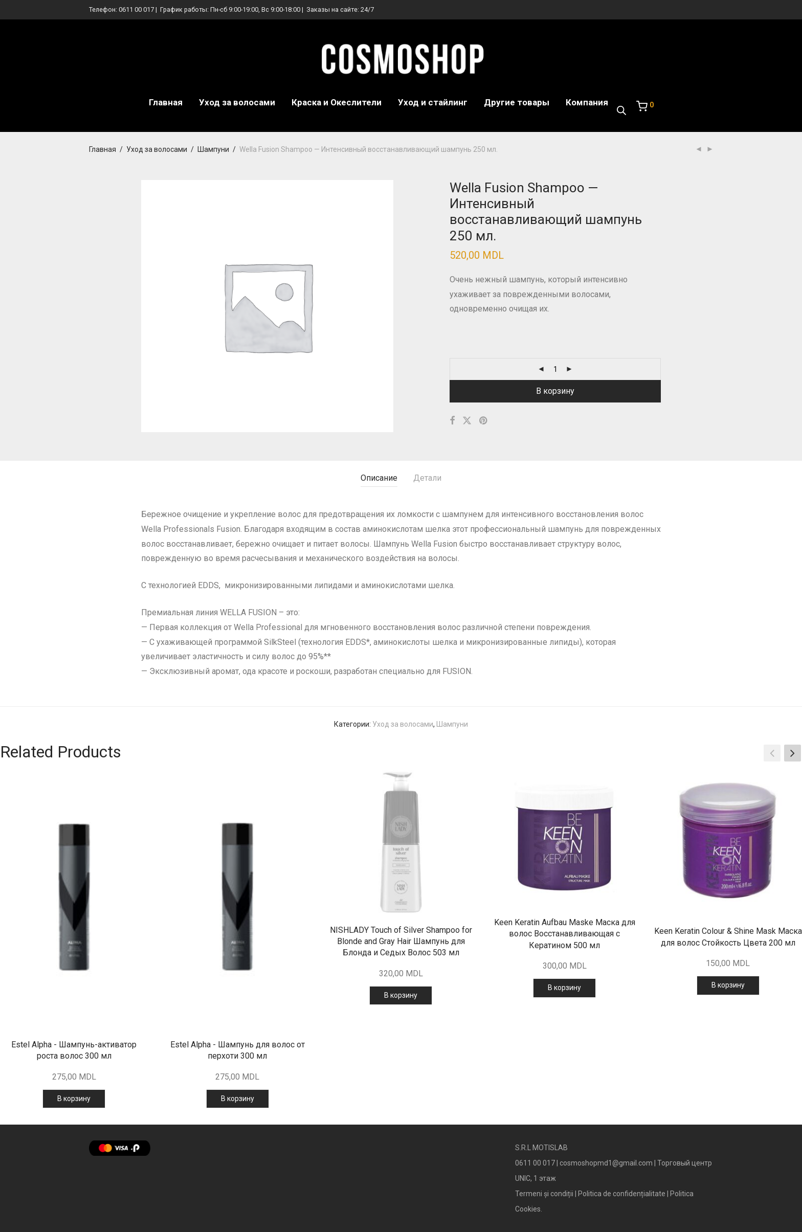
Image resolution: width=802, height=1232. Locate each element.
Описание (379, 478)
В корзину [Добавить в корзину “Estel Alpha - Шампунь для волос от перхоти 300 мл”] (237, 1098)
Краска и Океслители (337, 102)
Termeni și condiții (544, 1194)
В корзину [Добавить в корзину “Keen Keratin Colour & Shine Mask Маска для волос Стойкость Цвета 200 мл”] (728, 985)
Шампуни (213, 149)
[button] (792, 753)
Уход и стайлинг (432, 102)
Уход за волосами (237, 102)
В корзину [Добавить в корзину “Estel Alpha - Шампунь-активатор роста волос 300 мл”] (74, 1098)
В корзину (555, 391)
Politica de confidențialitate (621, 1194)
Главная (166, 102)
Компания (587, 102)
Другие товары (516, 102)
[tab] (379, 478)
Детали (427, 478)
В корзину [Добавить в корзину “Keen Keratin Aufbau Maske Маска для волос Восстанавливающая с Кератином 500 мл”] (564, 987)
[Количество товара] (555, 369)
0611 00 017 (136, 9)
